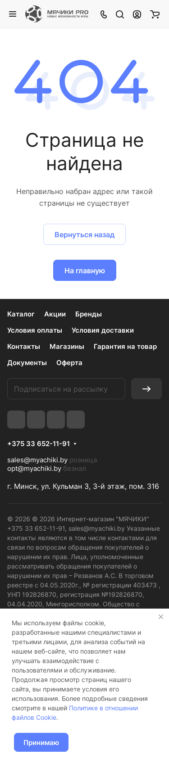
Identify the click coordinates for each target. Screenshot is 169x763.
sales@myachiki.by (37, 460)
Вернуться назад (84, 234)
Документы (27, 362)
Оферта (69, 362)
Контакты (23, 346)
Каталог (21, 314)
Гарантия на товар (125, 346)
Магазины (67, 346)
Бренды (88, 314)
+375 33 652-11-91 (38, 444)
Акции (55, 314)
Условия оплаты (34, 330)
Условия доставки (103, 330)
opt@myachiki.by (34, 468)
